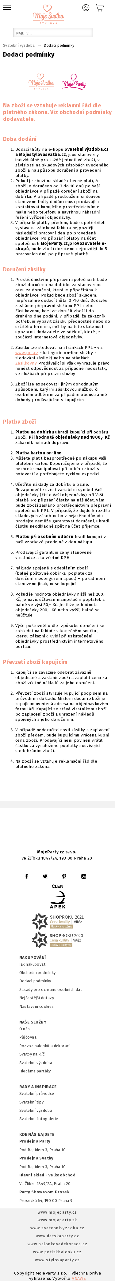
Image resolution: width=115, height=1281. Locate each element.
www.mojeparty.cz (57, 1212)
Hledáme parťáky (35, 1071)
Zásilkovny (26, 363)
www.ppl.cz (26, 352)
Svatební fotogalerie (38, 1118)
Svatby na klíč (32, 1054)
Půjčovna (27, 1037)
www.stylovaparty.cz (57, 1260)
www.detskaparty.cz (57, 1236)
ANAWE (79, 1278)
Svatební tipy (31, 1102)
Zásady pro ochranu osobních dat (50, 989)
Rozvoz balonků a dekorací (44, 1046)
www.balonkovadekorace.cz (57, 1244)
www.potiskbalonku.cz (57, 1252)
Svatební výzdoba (35, 1062)
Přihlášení (85, 7)
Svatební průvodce (36, 1093)
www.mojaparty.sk (57, 1220)
